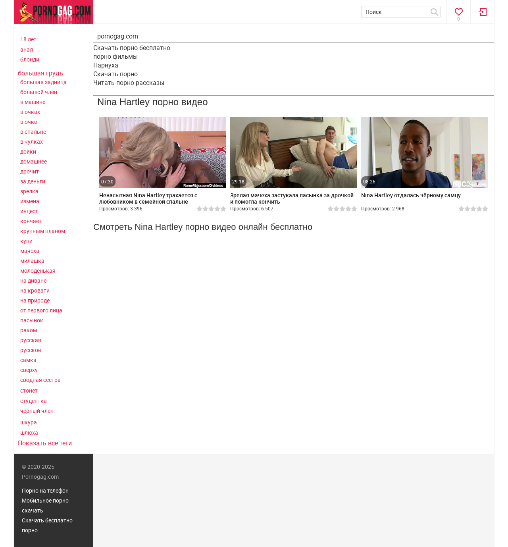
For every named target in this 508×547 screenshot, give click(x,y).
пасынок (31, 320)
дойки (28, 151)
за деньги (32, 181)
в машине (32, 102)
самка (28, 360)
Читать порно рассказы (128, 82)
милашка (32, 260)
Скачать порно (115, 73)
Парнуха (105, 65)
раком (28, 330)
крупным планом (42, 231)
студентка (33, 400)
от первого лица (41, 310)
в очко (28, 121)
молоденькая (38, 270)
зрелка (29, 191)
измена (29, 201)
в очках (30, 112)
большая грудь (40, 73)
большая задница (43, 82)
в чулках (31, 141)
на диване (33, 280)
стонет (29, 390)
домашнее (33, 161)
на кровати (35, 290)
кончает (31, 221)
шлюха (29, 432)
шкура (28, 422)
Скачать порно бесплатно (131, 47)
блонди (29, 59)
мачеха (29, 250)
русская (30, 340)
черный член (37, 410)
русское (30, 350)
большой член (38, 92)
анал (26, 49)
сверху (29, 370)
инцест (29, 211)
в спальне (33, 131)
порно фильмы (115, 56)
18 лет (28, 39)
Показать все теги (45, 443)
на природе (35, 300)
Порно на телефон (45, 490)
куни (26, 241)
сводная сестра (40, 379)
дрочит (29, 171)
